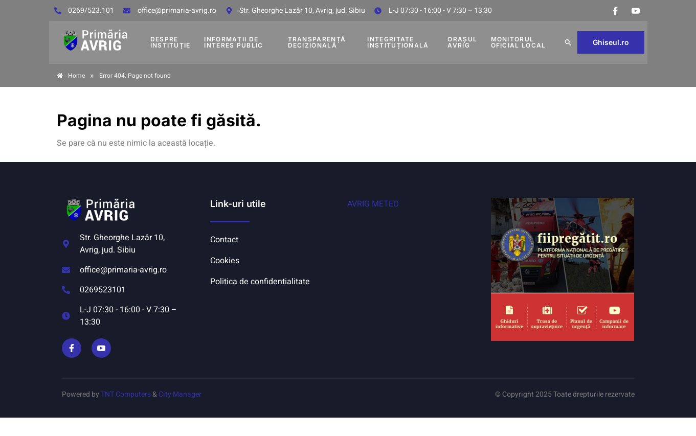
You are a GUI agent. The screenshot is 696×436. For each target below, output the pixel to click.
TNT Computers (126, 394)
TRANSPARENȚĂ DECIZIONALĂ (317, 42)
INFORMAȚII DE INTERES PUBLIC (233, 42)
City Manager (180, 394)
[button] (568, 42)
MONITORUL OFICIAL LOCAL (518, 42)
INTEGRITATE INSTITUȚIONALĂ (398, 42)
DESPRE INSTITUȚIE (170, 42)
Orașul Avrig (462, 42)
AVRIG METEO (373, 204)
